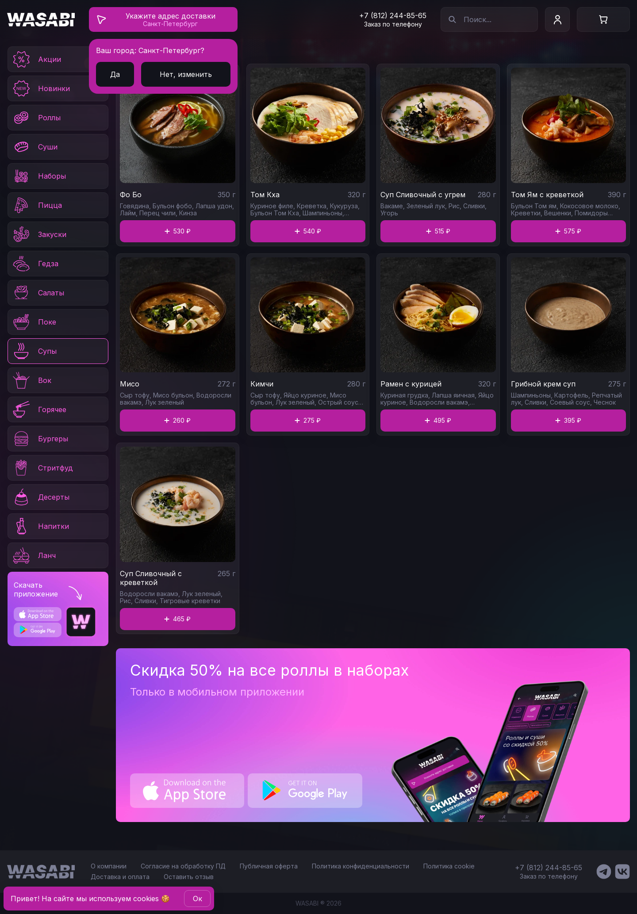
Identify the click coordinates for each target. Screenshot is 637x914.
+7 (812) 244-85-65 (392, 15)
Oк (197, 898)
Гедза (35, 263)
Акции (36, 59)
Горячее (39, 409)
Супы (34, 351)
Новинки (41, 88)
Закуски (39, 234)
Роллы (36, 117)
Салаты (38, 292)
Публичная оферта (269, 866)
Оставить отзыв (189, 876)
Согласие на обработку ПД (183, 866)
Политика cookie (449, 866)
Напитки (40, 526)
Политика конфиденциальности (360, 866)
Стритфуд (42, 468)
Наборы (39, 176)
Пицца (37, 205)
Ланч (34, 555)
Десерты (40, 497)
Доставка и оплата (120, 876)
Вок (31, 380)
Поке (34, 322)
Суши (35, 147)
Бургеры (40, 438)
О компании (109, 866)
